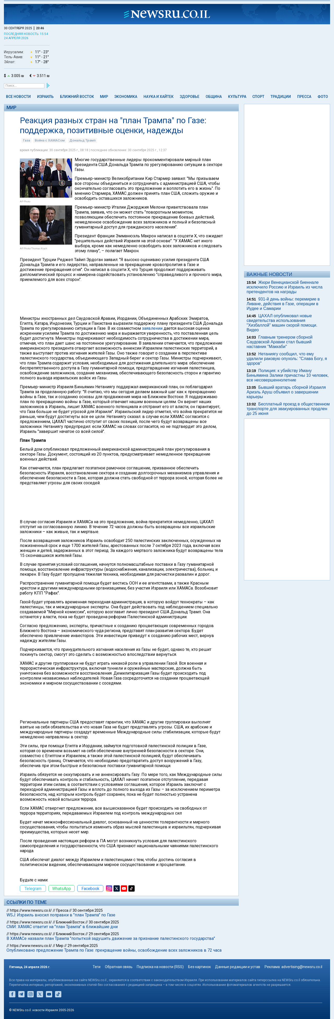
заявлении (152, 328)
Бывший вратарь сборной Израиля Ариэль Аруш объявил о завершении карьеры (286, 392)
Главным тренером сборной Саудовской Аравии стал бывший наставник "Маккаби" (280, 342)
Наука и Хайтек (159, 97)
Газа (26, 140)
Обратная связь (119, 967)
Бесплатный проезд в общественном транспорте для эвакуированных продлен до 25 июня (288, 409)
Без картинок (199, 967)
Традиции (281, 97)
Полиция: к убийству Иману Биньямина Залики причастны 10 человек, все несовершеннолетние (288, 375)
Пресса (304, 97)
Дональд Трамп (82, 140)
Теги (96, 967)
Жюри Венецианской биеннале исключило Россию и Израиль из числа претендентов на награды (285, 287)
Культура (237, 97)
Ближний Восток (77, 97)
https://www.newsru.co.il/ (31, 910)
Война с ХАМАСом (50, 140)
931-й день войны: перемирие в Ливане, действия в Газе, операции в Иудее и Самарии (283, 304)
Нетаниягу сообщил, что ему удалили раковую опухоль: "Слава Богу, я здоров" (287, 359)
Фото (323, 97)
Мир (104, 97)
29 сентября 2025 (104, 934)
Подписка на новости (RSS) (160, 967)
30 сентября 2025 (88, 910)
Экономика (125, 97)
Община (214, 97)
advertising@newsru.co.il (301, 967)
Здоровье (189, 97)
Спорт (258, 97)
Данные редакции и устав (237, 967)
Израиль (45, 97)
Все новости (18, 97)
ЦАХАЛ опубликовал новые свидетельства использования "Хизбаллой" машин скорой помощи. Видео (282, 323)
